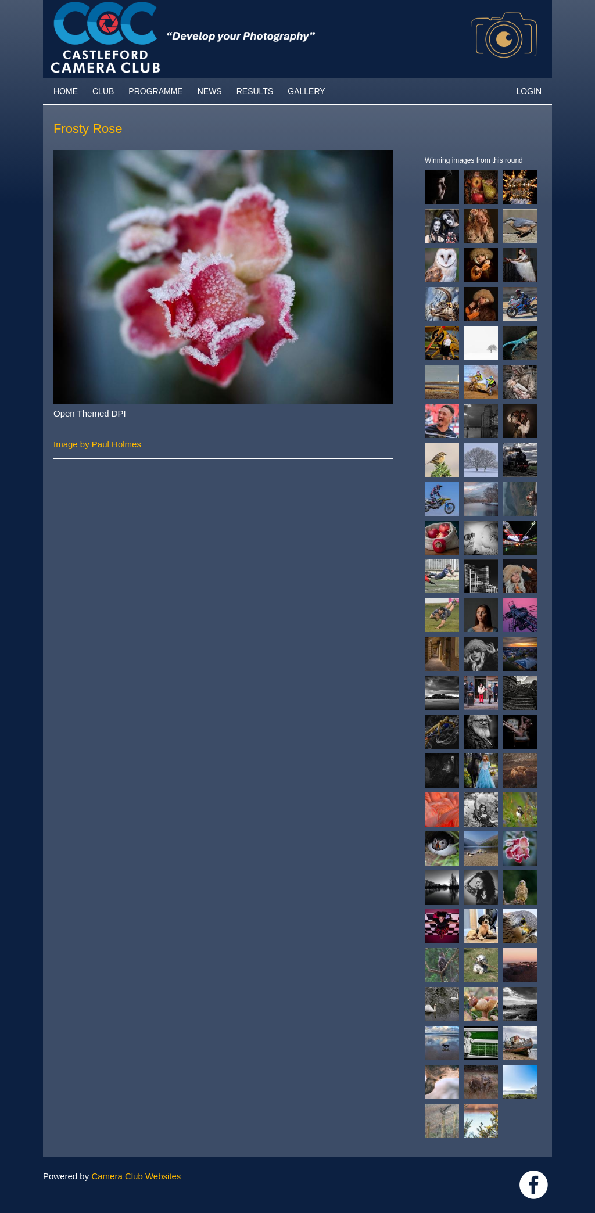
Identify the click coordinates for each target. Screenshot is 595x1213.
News (210, 91)
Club (103, 91)
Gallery (306, 91)
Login (529, 91)
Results (255, 91)
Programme (155, 91)
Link (533, 1185)
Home (65, 91)
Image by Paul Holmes (97, 444)
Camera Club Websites (136, 1176)
